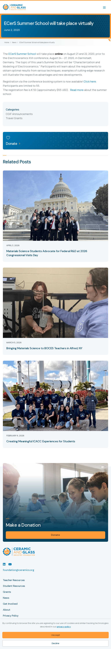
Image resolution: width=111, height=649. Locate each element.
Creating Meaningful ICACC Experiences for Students (40, 441)
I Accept (55, 635)
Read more (77, 90)
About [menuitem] (6, 609)
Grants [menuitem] (7, 592)
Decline (55, 643)
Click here (90, 81)
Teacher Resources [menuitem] (14, 580)
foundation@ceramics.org (18, 570)
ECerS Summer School (22, 54)
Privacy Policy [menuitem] (10, 615)
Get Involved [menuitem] (10, 603)
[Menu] (106, 7)
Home (6, 42)
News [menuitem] (6, 598)
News (14, 42)
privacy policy (64, 626)
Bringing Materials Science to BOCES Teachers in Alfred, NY (44, 348)
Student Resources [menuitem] (14, 586)
